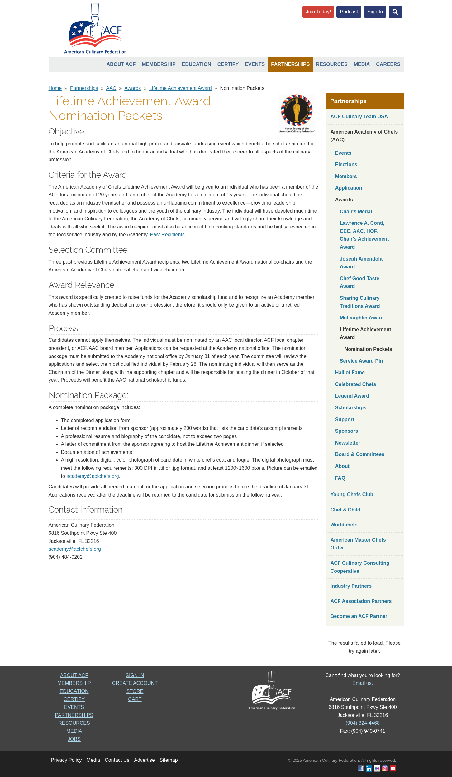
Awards (132, 88)
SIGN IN (135, 675)
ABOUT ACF (74, 675)
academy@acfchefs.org (92, 476)
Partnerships (290, 64)
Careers (388, 64)
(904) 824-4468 (363, 723)
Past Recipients (167, 234)
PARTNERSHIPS (74, 715)
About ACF (121, 64)
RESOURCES (74, 723)
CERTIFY (74, 699)
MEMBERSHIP (74, 683)
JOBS (74, 739)
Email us (361, 683)
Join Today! (318, 11)
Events (255, 64)
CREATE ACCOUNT (135, 683)
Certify (228, 64)
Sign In (375, 11)
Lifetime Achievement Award (180, 88)
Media (362, 64)
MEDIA (74, 731)
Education (196, 64)
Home (55, 88)
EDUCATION (73, 691)
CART (134, 699)
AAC (111, 88)
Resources (331, 64)
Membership (158, 64)
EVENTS (74, 707)
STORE (135, 691)
